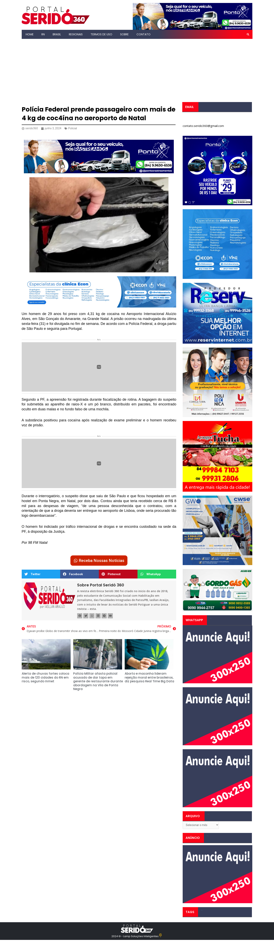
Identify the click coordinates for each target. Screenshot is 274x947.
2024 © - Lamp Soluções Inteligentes (135, 937)
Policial (73, 128)
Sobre (124, 34)
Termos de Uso (101, 34)
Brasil (57, 34)
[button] (248, 34)
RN (43, 34)
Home (30, 34)
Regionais (76, 34)
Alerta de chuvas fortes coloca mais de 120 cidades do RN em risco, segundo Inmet (45, 678)
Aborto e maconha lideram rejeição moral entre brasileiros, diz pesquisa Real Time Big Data (149, 678)
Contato (144, 34)
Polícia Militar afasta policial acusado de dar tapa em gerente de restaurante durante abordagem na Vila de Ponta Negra (98, 682)
